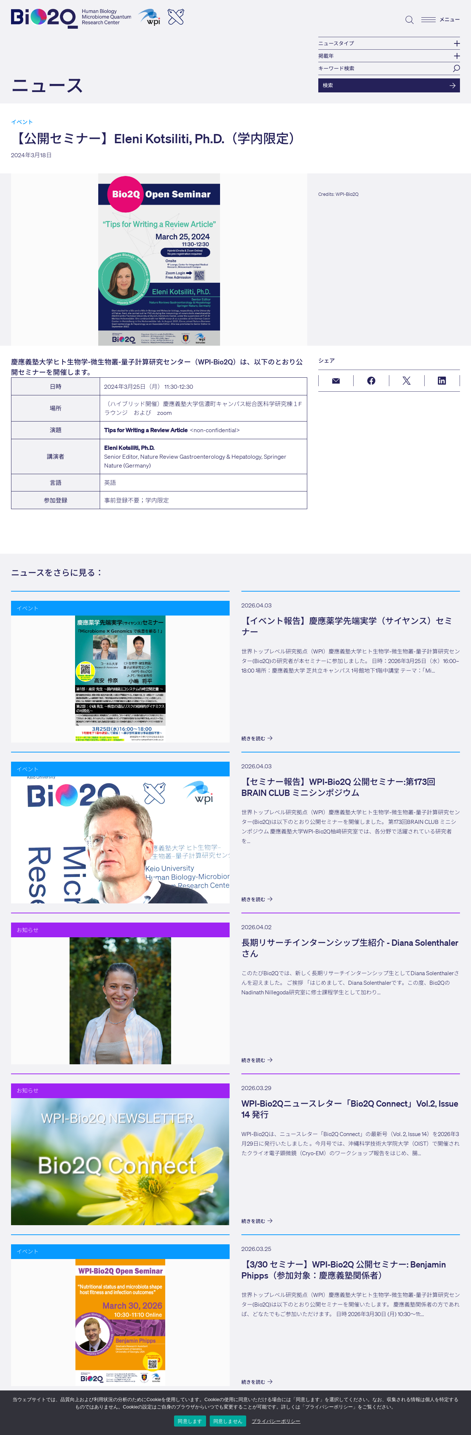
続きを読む (256, 739)
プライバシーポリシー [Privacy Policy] (276, 1421)
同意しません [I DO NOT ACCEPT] (228, 1421)
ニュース (47, 84)
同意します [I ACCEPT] (190, 1421)
